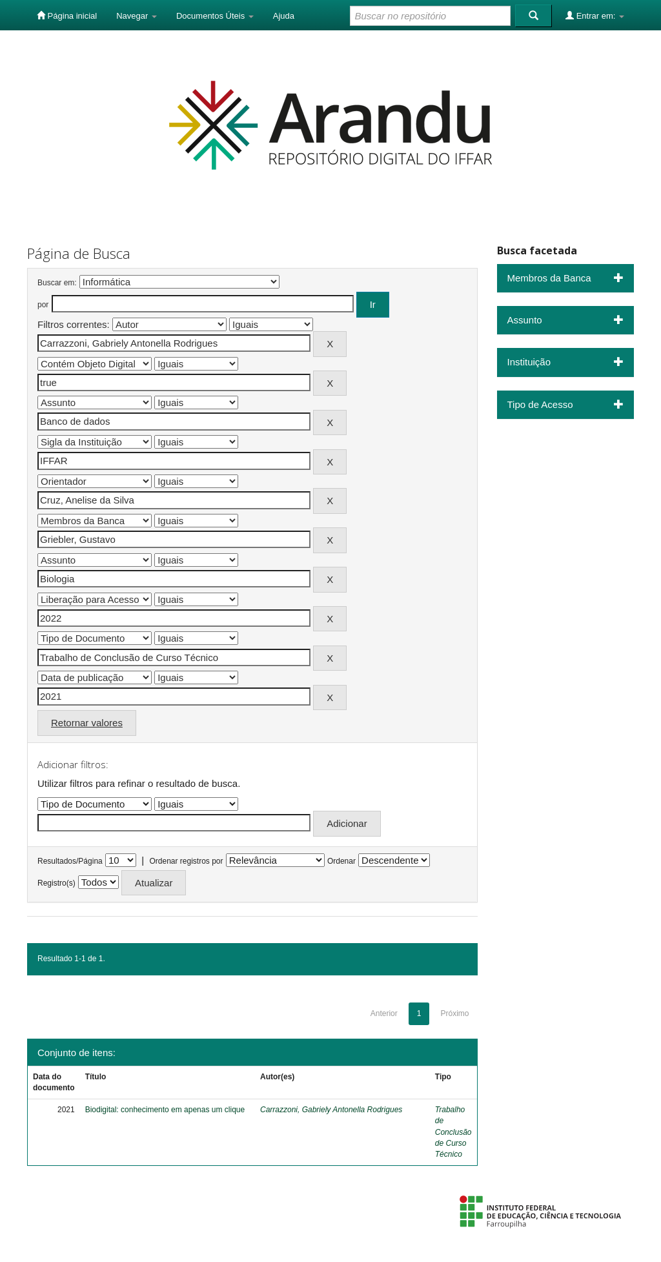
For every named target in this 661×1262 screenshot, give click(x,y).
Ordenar (341, 861)
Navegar (136, 16)
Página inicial (67, 15)
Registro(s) (56, 883)
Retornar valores (87, 722)
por (42, 304)
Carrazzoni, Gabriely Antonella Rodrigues (331, 1109)
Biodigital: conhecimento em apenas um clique (165, 1109)
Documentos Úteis (215, 16)
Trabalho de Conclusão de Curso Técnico (453, 1132)
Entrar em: (594, 15)
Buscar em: (57, 282)
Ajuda (283, 16)
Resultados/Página (70, 861)
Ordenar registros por (186, 861)
